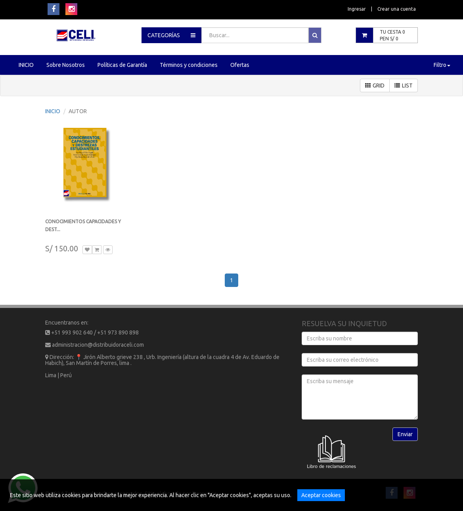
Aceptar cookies (321, 495)
